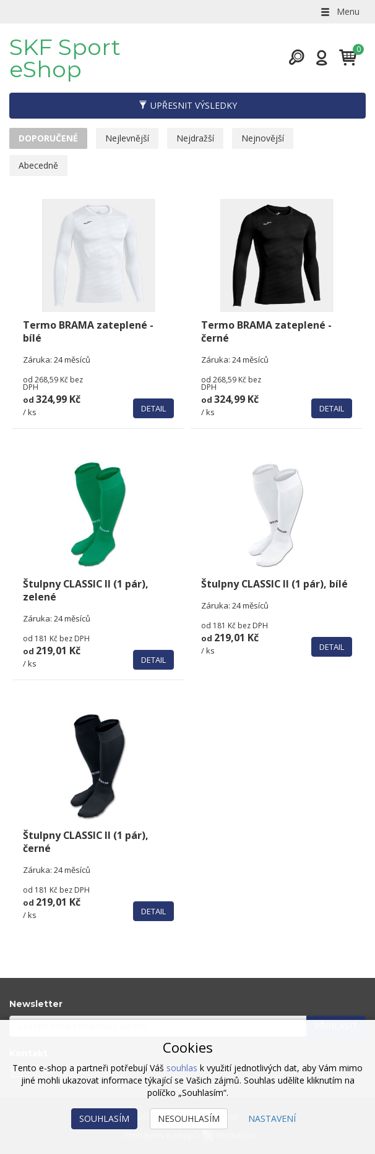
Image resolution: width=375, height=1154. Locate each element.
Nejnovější (262, 138)
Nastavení (272, 1118)
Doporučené (48, 138)
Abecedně (38, 165)
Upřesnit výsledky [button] (188, 105)
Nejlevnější (127, 138)
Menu (339, 11)
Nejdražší (195, 138)
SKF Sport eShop (65, 58)
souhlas (181, 1068)
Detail (153, 408)
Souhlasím (104, 1118)
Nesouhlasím (189, 1118)
